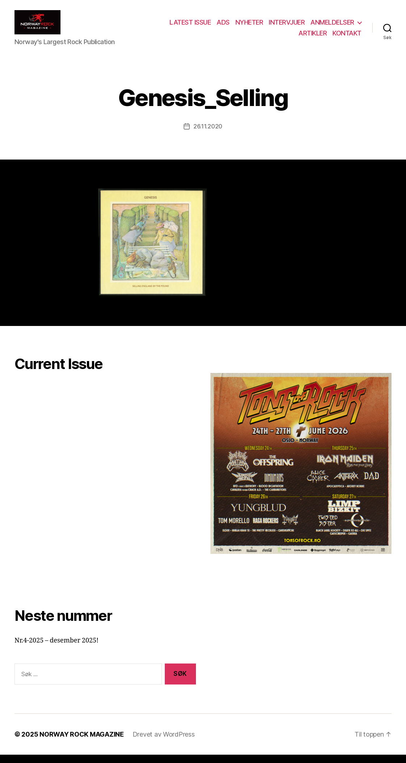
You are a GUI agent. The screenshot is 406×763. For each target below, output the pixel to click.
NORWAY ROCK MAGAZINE (81, 742)
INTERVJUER (287, 26)
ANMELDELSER (332, 26)
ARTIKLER (312, 37)
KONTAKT (346, 37)
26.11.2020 (207, 134)
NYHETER (249, 26)
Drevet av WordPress (164, 742)
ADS (223, 26)
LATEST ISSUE (190, 26)
